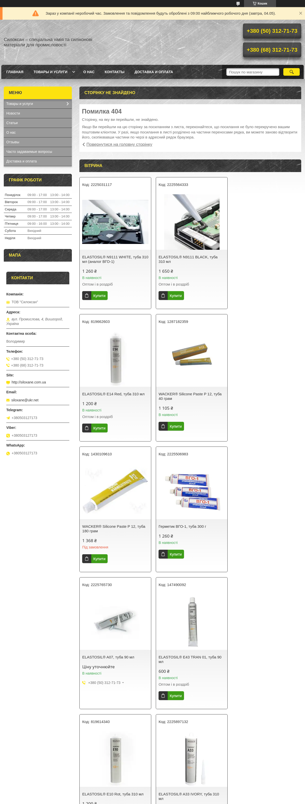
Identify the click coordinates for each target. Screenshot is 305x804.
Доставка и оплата (154, 72)
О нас (89, 72)
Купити (99, 295)
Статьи (12, 123)
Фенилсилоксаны (20, 775)
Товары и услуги (51, 72)
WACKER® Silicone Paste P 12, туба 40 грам (113, 396)
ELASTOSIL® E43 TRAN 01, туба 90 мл (189, 526)
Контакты (114, 72)
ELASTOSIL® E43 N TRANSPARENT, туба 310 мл (190, 663)
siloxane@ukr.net (25, 400)
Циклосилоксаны (20, 769)
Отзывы (12, 142)
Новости (13, 113)
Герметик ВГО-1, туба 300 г (257, 394)
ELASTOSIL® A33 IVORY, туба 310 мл (112, 663)
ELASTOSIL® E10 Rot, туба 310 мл (263, 524)
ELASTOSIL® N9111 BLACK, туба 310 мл (187, 259)
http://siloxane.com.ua (29, 382)
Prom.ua (176, 794)
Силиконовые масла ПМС (27, 762)
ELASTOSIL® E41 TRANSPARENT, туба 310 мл (263, 663)
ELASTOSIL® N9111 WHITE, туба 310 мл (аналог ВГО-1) (111, 259)
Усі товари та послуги (188, 723)
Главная (14, 72)
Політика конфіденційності (184, 799)
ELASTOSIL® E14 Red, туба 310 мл (264, 257)
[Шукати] (291, 72)
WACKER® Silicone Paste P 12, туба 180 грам (189, 396)
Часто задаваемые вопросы (29, 152)
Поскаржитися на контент (145, 799)
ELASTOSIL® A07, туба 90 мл (108, 524)
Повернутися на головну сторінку (119, 144)
